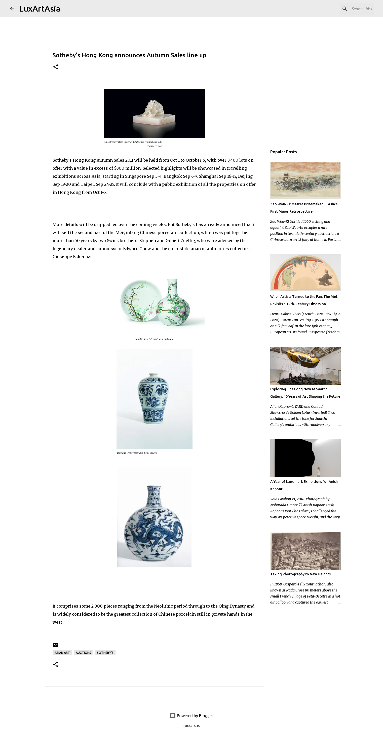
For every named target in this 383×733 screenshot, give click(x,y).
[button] (56, 67)
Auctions (83, 652)
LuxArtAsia (39, 8)
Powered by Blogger (191, 715)
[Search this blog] (347, 9)
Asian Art (62, 652)
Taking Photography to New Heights (300, 574)
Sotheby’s (105, 652)
